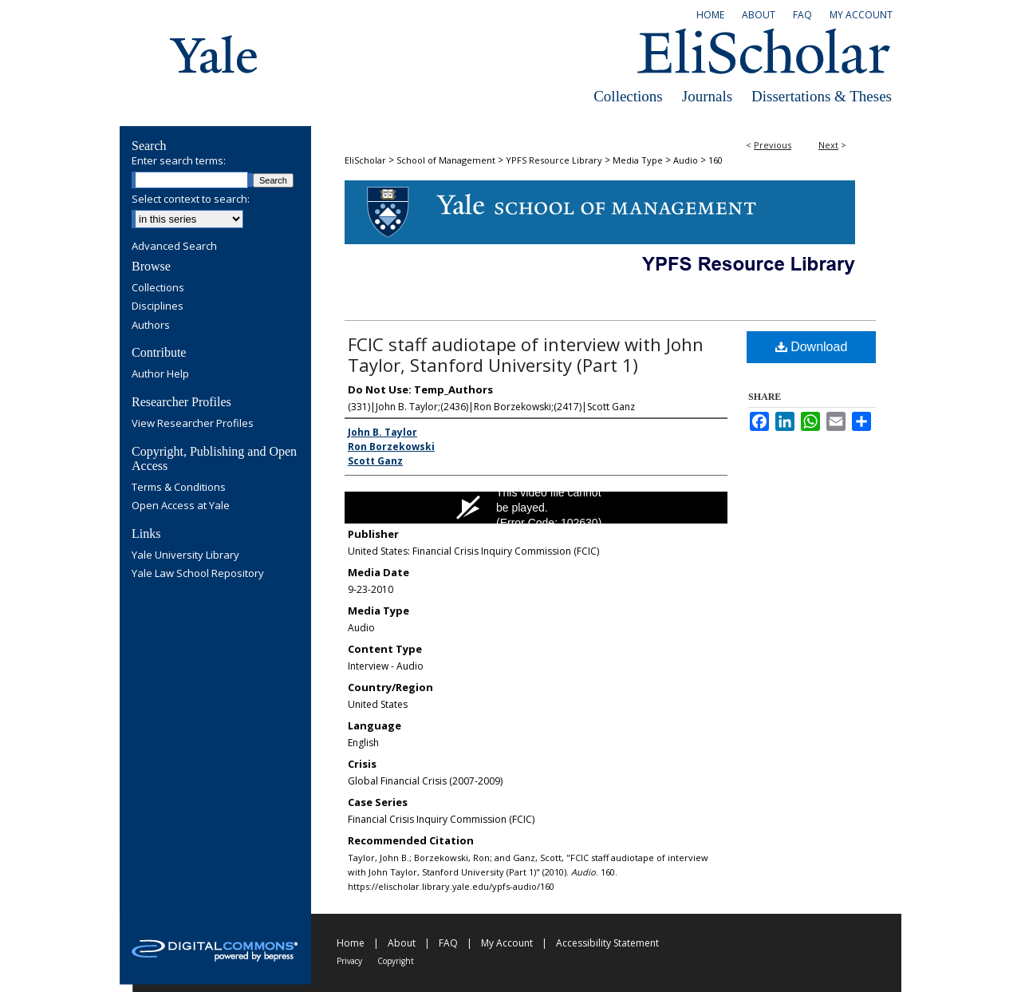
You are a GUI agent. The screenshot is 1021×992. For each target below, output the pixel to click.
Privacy (349, 960)
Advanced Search (174, 246)
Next (828, 145)
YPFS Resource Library (554, 160)
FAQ (448, 943)
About (402, 943)
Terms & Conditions (179, 487)
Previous (772, 145)
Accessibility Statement (607, 943)
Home (351, 943)
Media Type (638, 160)
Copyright (395, 960)
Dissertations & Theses (821, 96)
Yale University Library (185, 555)
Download (811, 347)
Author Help (160, 374)
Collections (628, 96)
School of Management (445, 160)
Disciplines (157, 306)
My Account (507, 943)
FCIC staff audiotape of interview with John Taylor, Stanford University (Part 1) (526, 354)
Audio (685, 160)
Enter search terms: (179, 160)
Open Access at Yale (181, 506)
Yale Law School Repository (198, 573)
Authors (151, 325)
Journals (707, 96)
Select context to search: (191, 199)
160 (715, 160)
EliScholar (365, 160)
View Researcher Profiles (193, 423)
